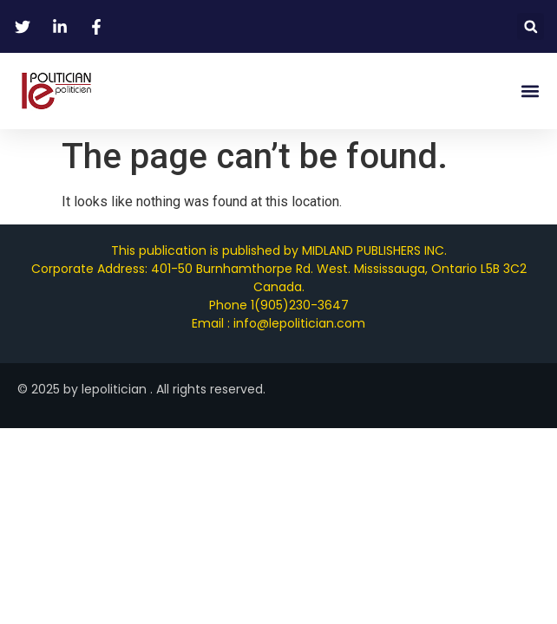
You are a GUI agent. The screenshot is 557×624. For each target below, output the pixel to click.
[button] (530, 26)
